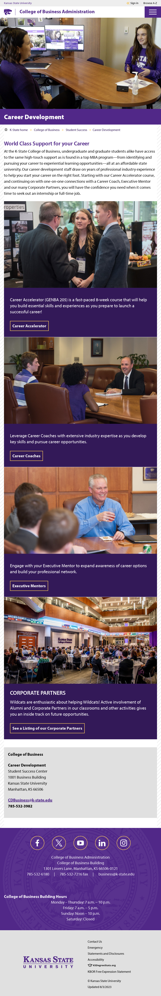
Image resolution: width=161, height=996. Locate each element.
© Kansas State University (104, 981)
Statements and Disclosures (106, 953)
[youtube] (80, 843)
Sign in (134, 3)
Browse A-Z (150, 3)
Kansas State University (18, 3)
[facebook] (37, 843)
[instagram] (124, 843)
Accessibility (96, 960)
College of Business (47, 130)
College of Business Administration (57, 11)
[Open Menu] (153, 12)
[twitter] (59, 843)
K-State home (16, 130)
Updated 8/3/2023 (99, 987)
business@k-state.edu (116, 874)
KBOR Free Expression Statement (109, 972)
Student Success (76, 130)
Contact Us (95, 941)
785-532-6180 (38, 874)
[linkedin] (102, 843)
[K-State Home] (8, 12)
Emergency (95, 947)
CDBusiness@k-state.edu (30, 799)
